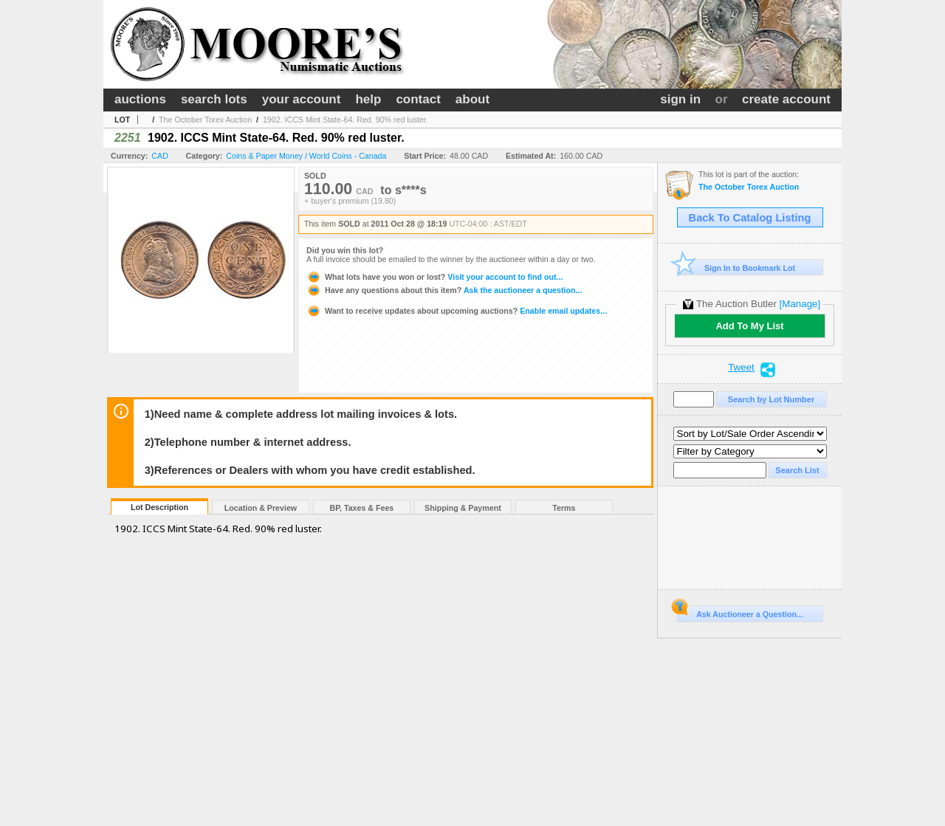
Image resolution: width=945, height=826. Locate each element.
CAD (159, 155)
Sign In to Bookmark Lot (736, 267)
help (368, 99)
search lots (214, 99)
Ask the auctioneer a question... (444, 290)
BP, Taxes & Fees (362, 507)
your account (301, 99)
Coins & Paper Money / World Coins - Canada (306, 155)
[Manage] (800, 303)
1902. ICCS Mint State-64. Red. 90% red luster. (345, 119)
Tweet (741, 367)
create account (786, 99)
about (472, 99)
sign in (680, 99)
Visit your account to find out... (434, 276)
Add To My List (749, 325)
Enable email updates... (456, 310)
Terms (563, 507)
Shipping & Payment (463, 507)
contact (418, 99)
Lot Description (159, 507)
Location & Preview (260, 507)
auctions (140, 99)
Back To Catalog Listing (750, 218)
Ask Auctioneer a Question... (740, 612)
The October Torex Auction (205, 119)
